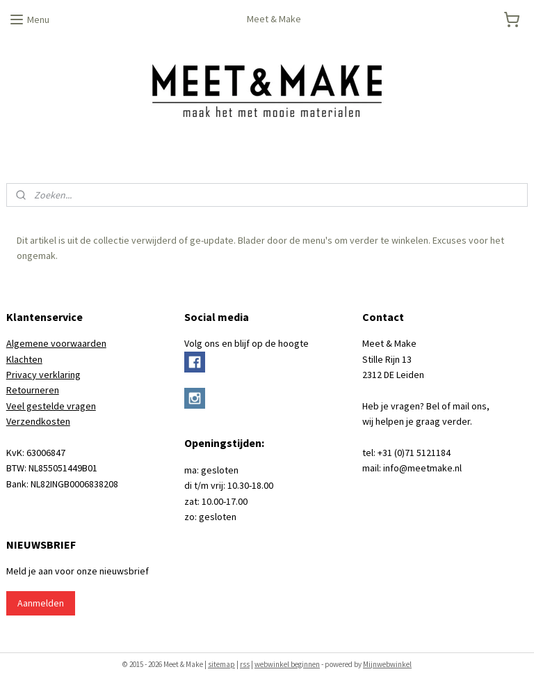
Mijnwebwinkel (387, 664)
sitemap (221, 664)
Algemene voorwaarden (56, 343)
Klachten (24, 359)
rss (245, 664)
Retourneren (32, 390)
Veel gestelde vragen (51, 406)
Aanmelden (40, 603)
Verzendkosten (38, 421)
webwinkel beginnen (287, 664)
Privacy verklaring (43, 374)
